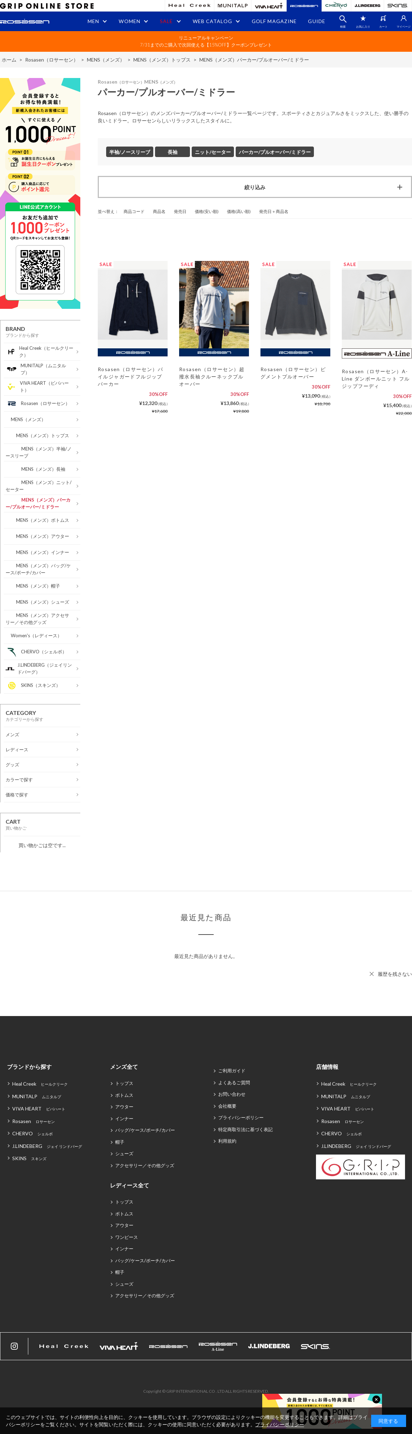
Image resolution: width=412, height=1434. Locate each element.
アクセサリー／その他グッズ (144, 1165)
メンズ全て (124, 1066)
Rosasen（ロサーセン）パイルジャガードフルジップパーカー (130, 376)
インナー (124, 1118)
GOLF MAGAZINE (274, 21)
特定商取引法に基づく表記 (245, 1129)
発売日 (180, 211)
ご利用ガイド (231, 1070)
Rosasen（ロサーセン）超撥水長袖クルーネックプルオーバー (211, 376)
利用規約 (227, 1141)
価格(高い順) (239, 211)
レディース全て (129, 1185)
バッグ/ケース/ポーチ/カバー (145, 1130)
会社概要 (227, 1106)
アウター (124, 1106)
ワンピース (126, 1237)
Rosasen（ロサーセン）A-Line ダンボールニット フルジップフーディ (376, 378)
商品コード (134, 211)
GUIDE (316, 21)
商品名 (159, 211)
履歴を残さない (395, 974)
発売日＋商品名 (273, 211)
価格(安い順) (207, 211)
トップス (124, 1083)
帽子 (119, 1142)
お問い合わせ (231, 1094)
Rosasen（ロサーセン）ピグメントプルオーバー (293, 372)
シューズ (124, 1153)
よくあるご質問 (234, 1082)
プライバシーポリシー (241, 1117)
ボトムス (124, 1095)
